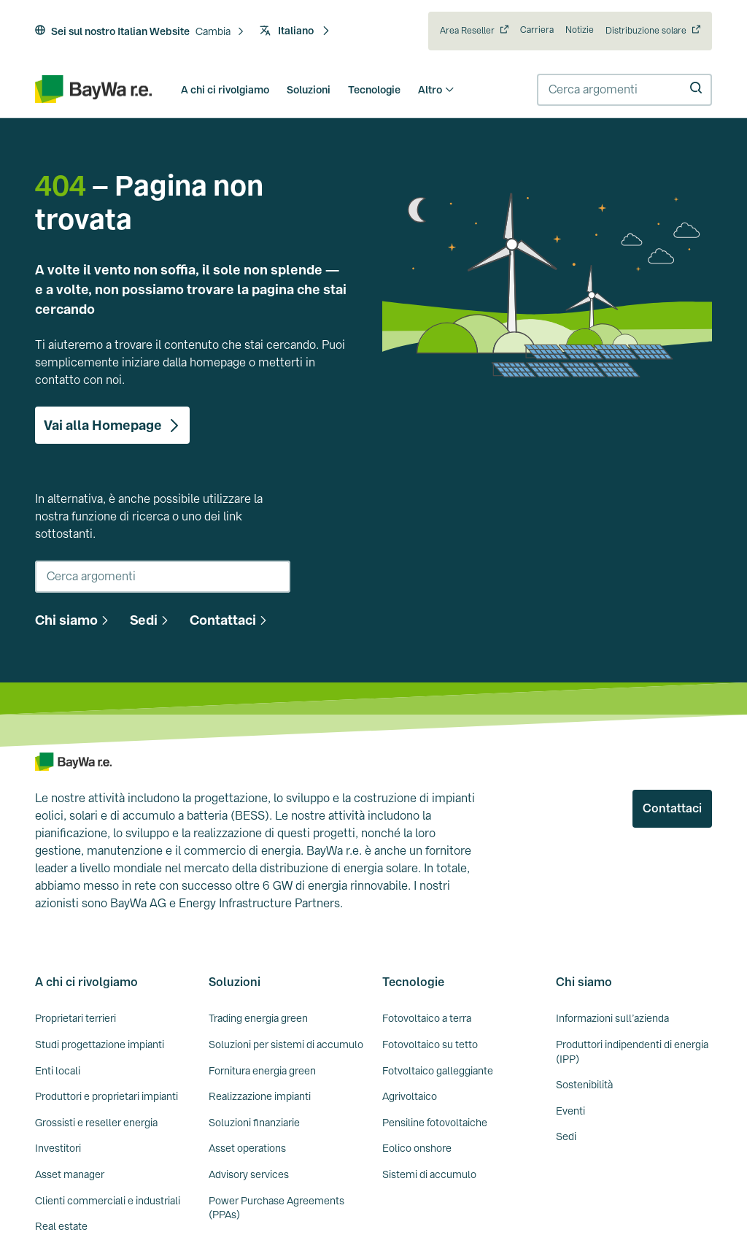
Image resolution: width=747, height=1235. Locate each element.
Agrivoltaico (409, 1096)
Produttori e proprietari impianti (106, 1096)
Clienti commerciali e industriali (107, 1200)
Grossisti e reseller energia (96, 1122)
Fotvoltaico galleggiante (437, 1070)
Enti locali (57, 1070)
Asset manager (69, 1174)
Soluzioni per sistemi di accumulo (286, 1044)
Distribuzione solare (645, 30)
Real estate (61, 1226)
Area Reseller (467, 30)
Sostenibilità (584, 1084)
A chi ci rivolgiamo (225, 89)
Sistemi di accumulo (429, 1174)
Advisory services (249, 1174)
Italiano (295, 30)
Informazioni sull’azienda (612, 1018)
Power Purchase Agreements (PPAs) (276, 1208)
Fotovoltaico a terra (426, 1018)
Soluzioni (308, 89)
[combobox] (624, 90)
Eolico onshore (417, 1148)
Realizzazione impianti (260, 1096)
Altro (436, 89)
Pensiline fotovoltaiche (434, 1122)
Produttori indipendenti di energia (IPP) (632, 1052)
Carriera (537, 30)
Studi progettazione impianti (99, 1044)
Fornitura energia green (262, 1070)
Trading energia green (258, 1018)
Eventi (570, 1110)
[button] (220, 32)
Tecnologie (374, 89)
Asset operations (247, 1148)
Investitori (58, 1148)
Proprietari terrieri (75, 1018)
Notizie (579, 30)
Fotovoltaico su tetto (430, 1044)
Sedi (566, 1136)
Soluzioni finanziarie (254, 1122)
